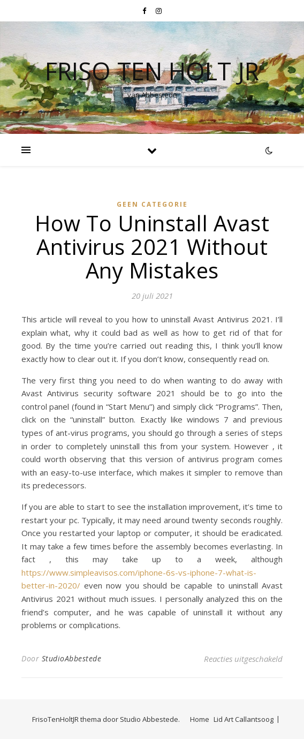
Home (199, 719)
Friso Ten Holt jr (152, 71)
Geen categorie (152, 204)
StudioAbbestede (72, 658)
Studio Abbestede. (150, 719)
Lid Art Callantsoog (243, 719)
